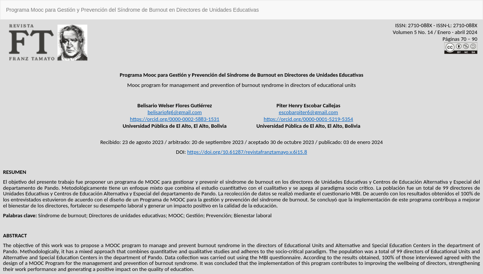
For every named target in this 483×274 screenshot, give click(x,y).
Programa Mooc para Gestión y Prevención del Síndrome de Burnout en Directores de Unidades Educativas (132, 10)
